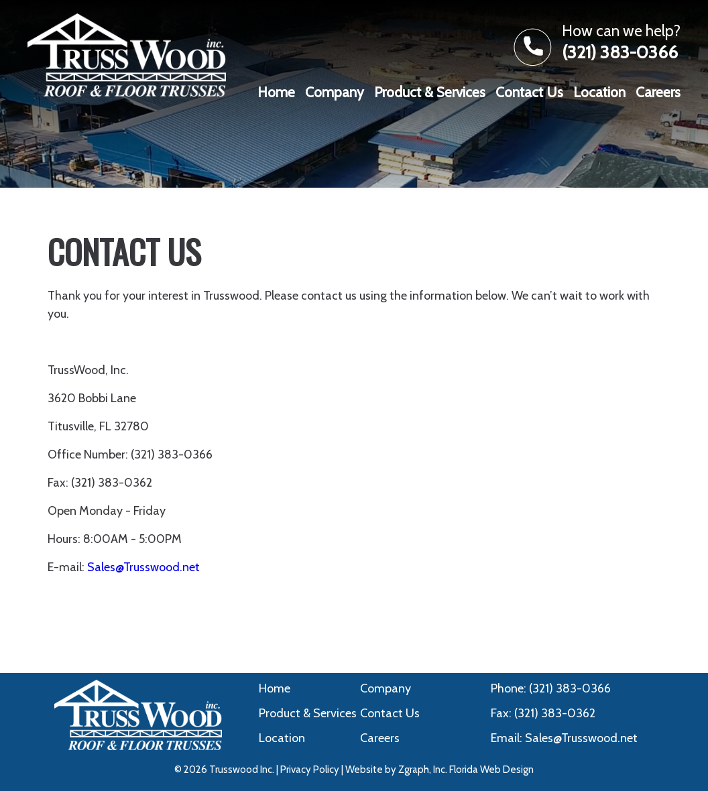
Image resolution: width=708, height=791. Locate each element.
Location (599, 92)
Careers (658, 92)
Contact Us (529, 92)
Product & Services (429, 92)
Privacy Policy (309, 770)
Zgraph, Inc (421, 770)
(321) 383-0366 (620, 52)
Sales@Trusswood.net (143, 567)
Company (334, 92)
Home (276, 92)
